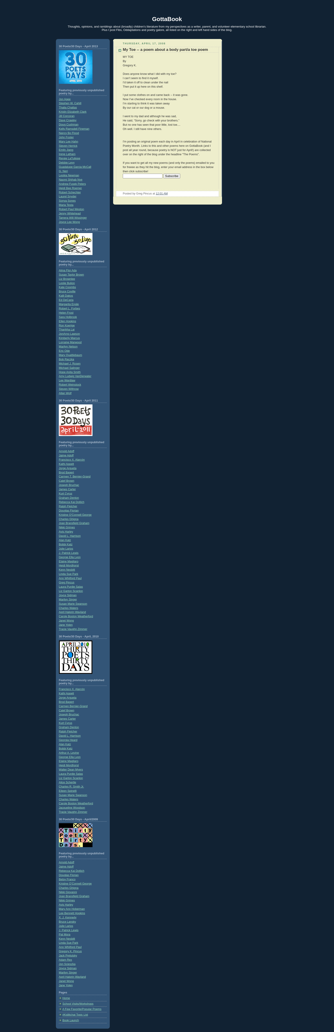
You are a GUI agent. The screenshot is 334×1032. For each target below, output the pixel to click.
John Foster (66, 137)
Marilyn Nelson (68, 346)
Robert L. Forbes (69, 308)
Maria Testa (66, 205)
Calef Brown (66, 480)
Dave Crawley (67, 120)
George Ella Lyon (70, 557)
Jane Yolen (66, 624)
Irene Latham (67, 154)
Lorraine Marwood (70, 342)
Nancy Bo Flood (69, 133)
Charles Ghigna (69, 519)
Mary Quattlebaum (70, 355)
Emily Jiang (66, 149)
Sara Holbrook (68, 317)
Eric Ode (64, 350)
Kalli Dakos (66, 295)
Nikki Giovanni (68, 892)
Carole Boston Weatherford (76, 616)
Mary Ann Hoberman (72, 909)
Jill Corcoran (67, 116)
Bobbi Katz (66, 544)
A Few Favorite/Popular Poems (81, 1009)
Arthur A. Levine (69, 752)
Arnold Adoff (66, 451)
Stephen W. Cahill (70, 103)
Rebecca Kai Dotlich (71, 502)
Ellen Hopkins (67, 321)
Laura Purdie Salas (71, 586)
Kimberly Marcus (69, 338)
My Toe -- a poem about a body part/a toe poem (165, 49)
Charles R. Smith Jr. (71, 786)
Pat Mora (64, 934)
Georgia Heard (68, 740)
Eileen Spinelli (68, 790)
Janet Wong (66, 620)
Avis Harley (66, 531)
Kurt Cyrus (65, 493)
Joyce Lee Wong (69, 222)
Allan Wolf (65, 393)
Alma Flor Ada (68, 270)
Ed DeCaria (66, 300)
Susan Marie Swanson (73, 603)
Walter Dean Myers (71, 769)
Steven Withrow (69, 389)
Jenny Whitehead (70, 213)
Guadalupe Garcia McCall (75, 166)
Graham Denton (69, 497)
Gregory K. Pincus (70, 951)
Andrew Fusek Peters (72, 184)
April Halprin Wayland (72, 612)
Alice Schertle (67, 782)
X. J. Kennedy (68, 917)
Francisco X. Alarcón (72, 459)
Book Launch (70, 1020)
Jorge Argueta (68, 468)
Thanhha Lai (67, 329)
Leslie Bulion (67, 283)
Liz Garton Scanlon (71, 591)
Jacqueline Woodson (72, 807)
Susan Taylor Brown (71, 274)
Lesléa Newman (69, 175)
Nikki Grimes (67, 527)
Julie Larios (66, 548)
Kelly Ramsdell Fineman (74, 128)
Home (66, 998)
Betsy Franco (67, 879)
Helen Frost (66, 312)
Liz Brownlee (67, 279)
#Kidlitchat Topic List (75, 1014)
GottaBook (167, 19)
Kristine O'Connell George (75, 514)
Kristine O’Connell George (75, 883)
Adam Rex (65, 959)
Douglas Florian (69, 510)
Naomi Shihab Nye (70, 179)
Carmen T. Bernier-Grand (74, 476)
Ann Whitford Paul (70, 578)
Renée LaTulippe (69, 158)
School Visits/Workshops (77, 1003)
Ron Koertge (67, 325)
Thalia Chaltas (68, 107)
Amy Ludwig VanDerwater (75, 376)
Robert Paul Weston (71, 209)
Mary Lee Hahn (68, 141)
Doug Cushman (69, 124)
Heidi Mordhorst (69, 565)
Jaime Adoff (66, 455)
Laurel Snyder (68, 196)
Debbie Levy (67, 162)
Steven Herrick (68, 145)
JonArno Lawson (69, 333)
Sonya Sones (67, 200)
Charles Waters (68, 608)
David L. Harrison (70, 536)
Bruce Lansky (67, 921)
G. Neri (63, 171)
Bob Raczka (66, 359)
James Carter (67, 489)
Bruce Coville (67, 291)
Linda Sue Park (68, 574)
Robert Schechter (70, 192)
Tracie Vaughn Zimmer (73, 629)
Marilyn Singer (68, 599)
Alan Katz (65, 540)
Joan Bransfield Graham (74, 523)
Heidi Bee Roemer (70, 188)
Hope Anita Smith (70, 372)
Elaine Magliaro (68, 561)
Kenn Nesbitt (67, 569)
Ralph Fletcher (68, 506)
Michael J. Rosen (70, 363)
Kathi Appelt (66, 464)
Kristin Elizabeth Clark (72, 111)
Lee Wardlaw (67, 380)
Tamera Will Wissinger (73, 217)
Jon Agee (65, 99)
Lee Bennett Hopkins (72, 913)
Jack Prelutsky (68, 955)
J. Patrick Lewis (69, 553)
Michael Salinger (69, 367)
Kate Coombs (67, 287)
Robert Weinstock (70, 384)
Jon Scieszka (67, 964)
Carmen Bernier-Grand (73, 706)
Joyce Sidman (68, 595)
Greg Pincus (66, 582)
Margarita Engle (69, 304)
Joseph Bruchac (69, 485)
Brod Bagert (66, 472)
